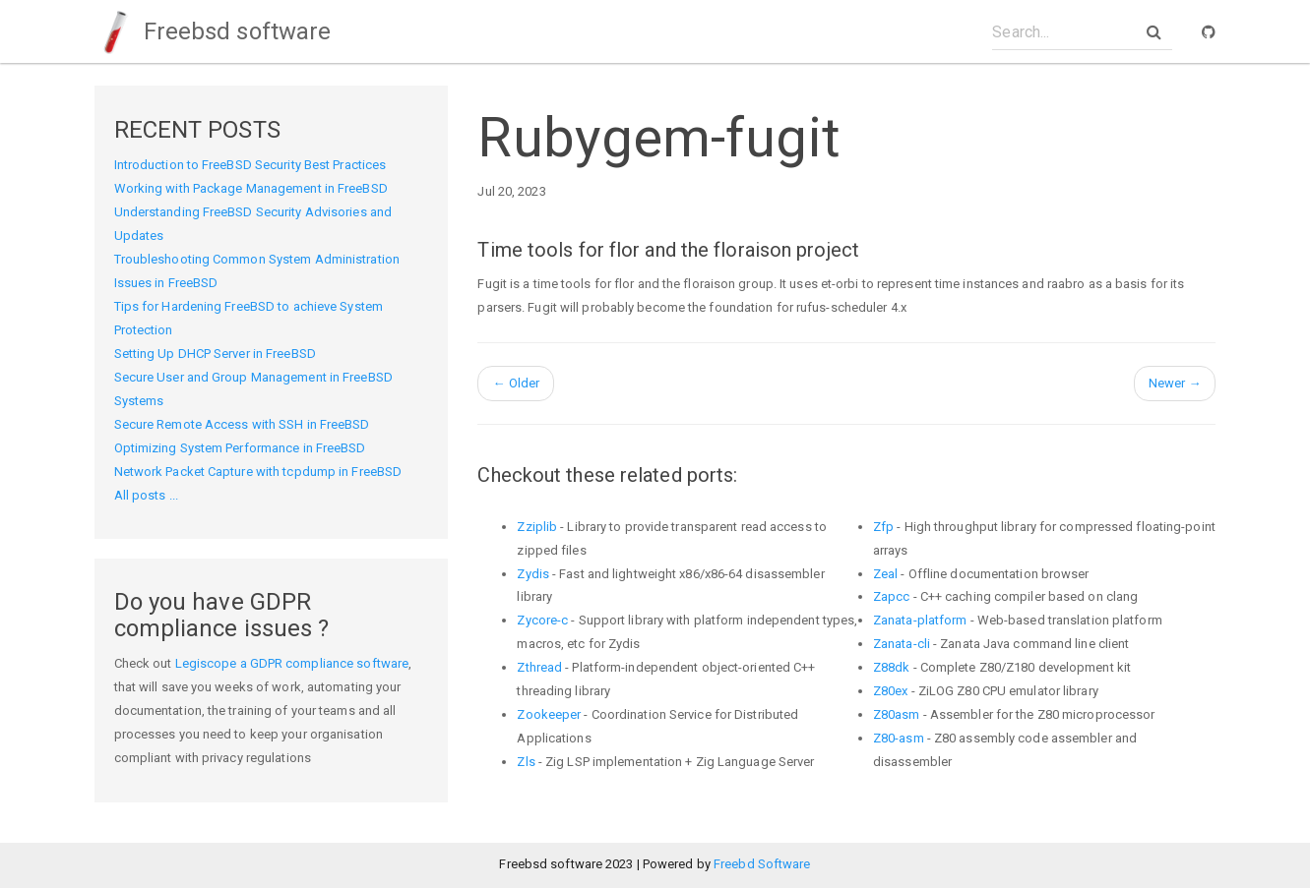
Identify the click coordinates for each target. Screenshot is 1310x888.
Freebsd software (213, 31)
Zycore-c (542, 620)
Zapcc (891, 596)
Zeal (885, 573)
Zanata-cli (901, 643)
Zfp (883, 526)
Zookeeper (549, 714)
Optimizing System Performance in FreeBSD (240, 448)
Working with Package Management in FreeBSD (251, 188)
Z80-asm (898, 738)
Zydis (533, 573)
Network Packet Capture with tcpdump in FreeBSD (258, 471)
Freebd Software (762, 864)
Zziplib (537, 526)
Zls (525, 761)
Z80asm (896, 714)
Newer (1175, 383)
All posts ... (146, 495)
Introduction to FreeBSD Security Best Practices (250, 164)
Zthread (539, 667)
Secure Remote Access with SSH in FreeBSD (242, 424)
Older (515, 383)
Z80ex (890, 690)
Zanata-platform (920, 620)
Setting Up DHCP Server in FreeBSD (215, 353)
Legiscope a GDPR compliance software (292, 663)
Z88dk (891, 667)
